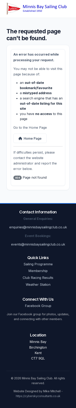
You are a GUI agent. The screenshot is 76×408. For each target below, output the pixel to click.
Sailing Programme (38, 264)
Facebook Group (38, 306)
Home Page (30, 138)
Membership (38, 271)
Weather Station (38, 285)
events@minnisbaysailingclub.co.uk (38, 244)
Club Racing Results (38, 278)
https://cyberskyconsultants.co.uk (38, 396)
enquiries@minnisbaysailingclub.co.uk (38, 227)
